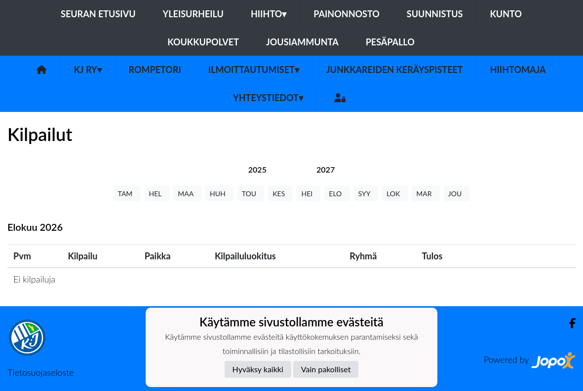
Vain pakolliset (326, 369)
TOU (251, 193)
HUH (219, 193)
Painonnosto (346, 13)
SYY (366, 193)
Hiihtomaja (518, 69)
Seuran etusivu (98, 13)
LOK (395, 193)
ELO (337, 193)
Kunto (506, 13)
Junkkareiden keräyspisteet (394, 69)
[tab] (257, 169)
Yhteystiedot (268, 97)
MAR (425, 193)
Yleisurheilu (193, 13)
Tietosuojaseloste (40, 372)
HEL (157, 193)
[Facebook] (568, 323)
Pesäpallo (390, 41)
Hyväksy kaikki (258, 369)
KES (280, 193)
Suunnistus (435, 13)
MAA (187, 193)
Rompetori (155, 69)
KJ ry (87, 69)
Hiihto (268, 13)
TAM (127, 193)
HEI (308, 193)
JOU (457, 193)
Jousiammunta (302, 41)
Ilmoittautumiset (253, 69)
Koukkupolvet (203, 41)
